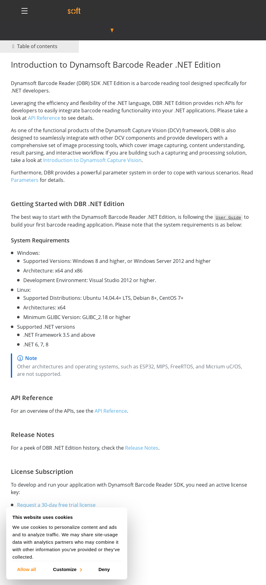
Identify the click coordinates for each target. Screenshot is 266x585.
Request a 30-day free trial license (56, 505)
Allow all (26, 569)
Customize (67, 569)
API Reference (44, 118)
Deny (104, 569)
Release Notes (141, 447)
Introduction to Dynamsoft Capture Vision (92, 160)
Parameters (24, 180)
